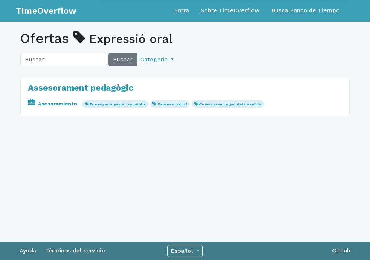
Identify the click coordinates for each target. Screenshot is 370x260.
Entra (181, 10)
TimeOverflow (46, 11)
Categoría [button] (154, 59)
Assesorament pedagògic (81, 88)
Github (341, 250)
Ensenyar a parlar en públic (118, 104)
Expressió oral (172, 104)
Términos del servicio (75, 250)
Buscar (123, 59)
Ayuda (28, 250)
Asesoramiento (53, 104)
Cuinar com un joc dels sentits (230, 104)
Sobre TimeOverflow (230, 10)
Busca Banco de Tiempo (305, 10)
